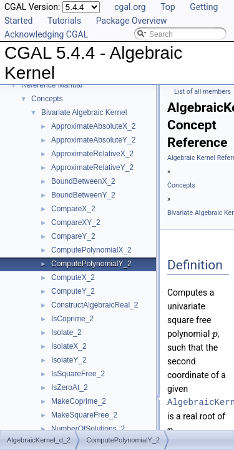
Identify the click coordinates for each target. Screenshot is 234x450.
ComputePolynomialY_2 (91, 263)
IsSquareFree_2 (78, 373)
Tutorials (64, 21)
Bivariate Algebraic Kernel (84, 112)
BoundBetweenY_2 (83, 195)
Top (167, 7)
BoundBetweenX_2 (83, 181)
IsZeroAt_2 (69, 387)
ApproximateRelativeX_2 (92, 153)
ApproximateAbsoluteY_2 (93, 140)
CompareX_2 (73, 208)
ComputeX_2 (73, 277)
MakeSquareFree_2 (84, 415)
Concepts (47, 98)
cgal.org (129, 7)
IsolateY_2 (69, 360)
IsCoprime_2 (72, 318)
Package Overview (131, 21)
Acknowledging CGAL (46, 34)
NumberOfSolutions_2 (88, 428)
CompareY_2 (73, 236)
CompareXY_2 (75, 222)
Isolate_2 (66, 332)
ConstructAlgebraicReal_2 (94, 305)
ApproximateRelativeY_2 (92, 167)
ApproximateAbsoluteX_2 (93, 126)
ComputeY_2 (73, 291)
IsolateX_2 (69, 346)
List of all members (202, 92)
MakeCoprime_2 (78, 401)
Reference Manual (51, 85)
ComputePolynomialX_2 (91, 250)
